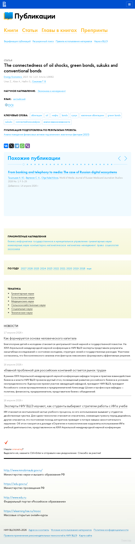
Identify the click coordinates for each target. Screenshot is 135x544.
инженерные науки (18, 245)
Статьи (30, 30)
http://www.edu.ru (15, 497)
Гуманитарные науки (22, 293)
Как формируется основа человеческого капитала (40, 338)
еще (89, 268)
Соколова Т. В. (39, 81)
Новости (11, 326)
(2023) (46, 134)
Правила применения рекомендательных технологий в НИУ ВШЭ (40, 535)
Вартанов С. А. (33, 177)
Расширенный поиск (43, 41)
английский (19, 99)
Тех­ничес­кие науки (22, 312)
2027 (23, 268)
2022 (56, 268)
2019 (76, 268)
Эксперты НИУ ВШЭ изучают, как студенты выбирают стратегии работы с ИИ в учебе (66, 406)
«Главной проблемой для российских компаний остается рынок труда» (55, 370)
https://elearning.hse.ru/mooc (22, 511)
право (100, 245)
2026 (30, 268)
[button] (23, 164)
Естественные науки (22, 297)
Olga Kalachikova (49, 177)
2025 (36, 268)
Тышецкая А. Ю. (16, 177)
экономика (14, 249)
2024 (43, 268)
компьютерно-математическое (48, 245)
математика (73, 245)
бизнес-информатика (20, 241)
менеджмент (88, 245)
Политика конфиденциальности (111, 530)
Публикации (34, 16)
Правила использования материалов (74, 41)
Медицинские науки (22, 301)
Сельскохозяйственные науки (28, 305)
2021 (62, 268)
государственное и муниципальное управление (60, 241)
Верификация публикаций (17, 41)
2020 (69, 268)
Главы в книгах (59, 30)
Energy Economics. (13, 76)
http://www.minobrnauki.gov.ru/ (23, 470)
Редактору (126, 540)
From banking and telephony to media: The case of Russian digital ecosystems (62, 172)
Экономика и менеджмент (52, 91)
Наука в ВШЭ (101, 41)
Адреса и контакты (39, 530)
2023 (49, 268)
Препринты (94, 30)
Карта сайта (85, 535)
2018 (82, 268)
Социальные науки (22, 308)
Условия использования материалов (71, 530)
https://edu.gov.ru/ (16, 484)
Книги (11, 30)
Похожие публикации (34, 158)
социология (112, 245)
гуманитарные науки (100, 241)
